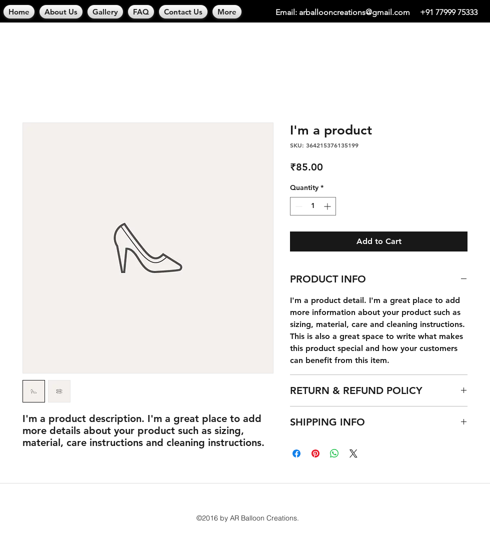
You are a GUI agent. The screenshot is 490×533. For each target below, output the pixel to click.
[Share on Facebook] (296, 454)
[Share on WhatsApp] (334, 454)
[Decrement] (298, 206)
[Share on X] (354, 454)
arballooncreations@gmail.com (354, 12)
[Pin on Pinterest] (316, 454)
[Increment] (328, 206)
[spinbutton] (313, 206)
